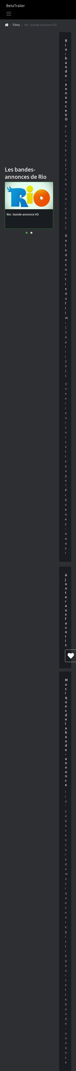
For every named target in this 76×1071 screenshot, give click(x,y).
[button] (26, 233)
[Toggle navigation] (8, 14)
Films (16, 25)
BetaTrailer (15, 5)
